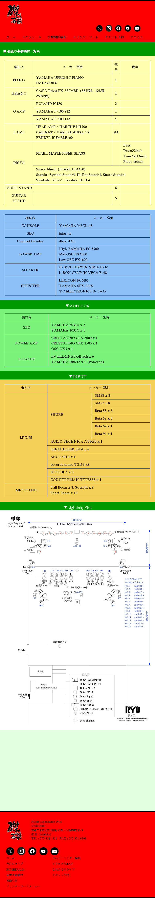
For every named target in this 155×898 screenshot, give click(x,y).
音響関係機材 (57, 37)
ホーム (11, 37)
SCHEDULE (15, 869)
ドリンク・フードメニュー (23, 886)
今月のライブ (14, 863)
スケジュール (31, 37)
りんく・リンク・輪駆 (66, 858)
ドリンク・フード (85, 37)
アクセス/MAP (62, 863)
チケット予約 (114, 37)
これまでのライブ (63, 869)
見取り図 (11, 880)
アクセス (136, 37)
